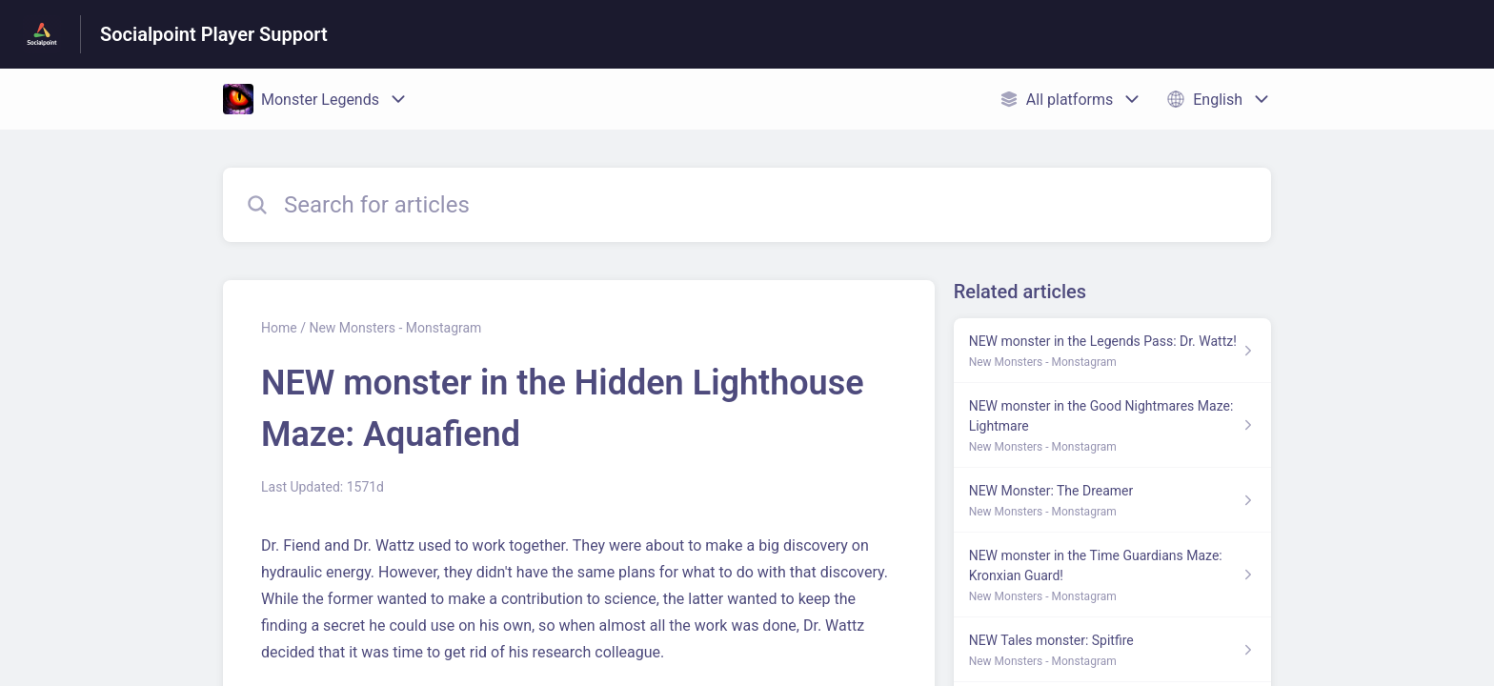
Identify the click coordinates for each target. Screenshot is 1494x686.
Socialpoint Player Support (214, 34)
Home (279, 327)
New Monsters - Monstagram (395, 327)
